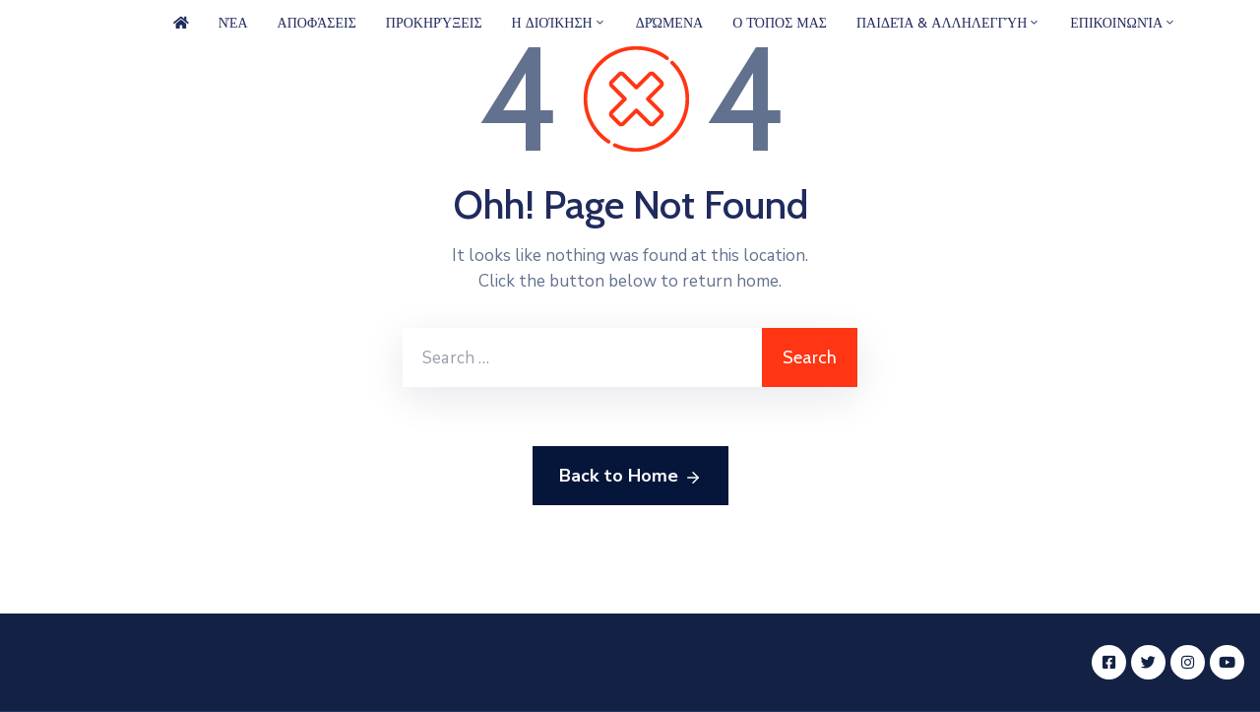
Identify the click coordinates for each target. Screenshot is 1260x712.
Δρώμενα (669, 23)
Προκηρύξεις (434, 23)
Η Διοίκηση (559, 23)
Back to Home (630, 476)
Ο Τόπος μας (779, 23)
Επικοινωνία (1123, 23)
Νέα (233, 23)
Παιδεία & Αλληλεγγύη (948, 23)
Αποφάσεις (317, 23)
